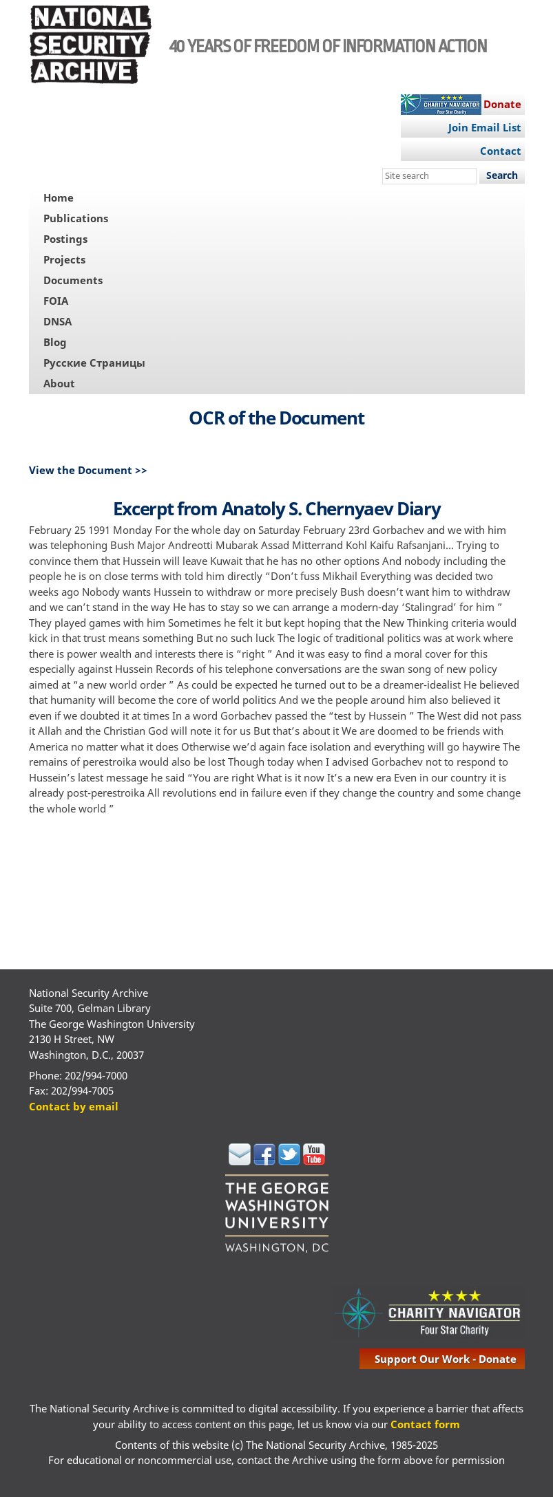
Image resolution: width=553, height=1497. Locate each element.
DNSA (57, 321)
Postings (65, 239)
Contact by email (73, 1106)
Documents (73, 280)
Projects (64, 259)
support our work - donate (446, 1359)
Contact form (425, 1424)
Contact (500, 151)
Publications (75, 218)
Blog (55, 342)
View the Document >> (88, 470)
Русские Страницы (94, 362)
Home (58, 197)
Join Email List (484, 127)
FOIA (55, 301)
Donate (502, 104)
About (59, 383)
